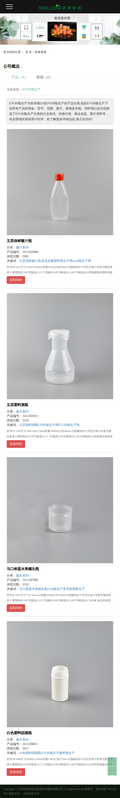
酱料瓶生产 (67, 753)
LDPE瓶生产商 (48, 425)
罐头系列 (22, 411)
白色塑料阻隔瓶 (19, 733)
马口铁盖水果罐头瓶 (23, 569)
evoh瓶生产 (55, 589)
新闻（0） (44, 77)
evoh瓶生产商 (82, 261)
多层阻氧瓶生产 (74, 589)
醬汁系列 (22, 247)
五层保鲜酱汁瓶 (19, 241)
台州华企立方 (30, 793)
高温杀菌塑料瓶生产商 (57, 261)
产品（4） (19, 77)
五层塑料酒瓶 (17, 405)
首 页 (28, 52)
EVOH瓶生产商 (69, 425)
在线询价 (16, 280)
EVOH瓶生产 (50, 753)
